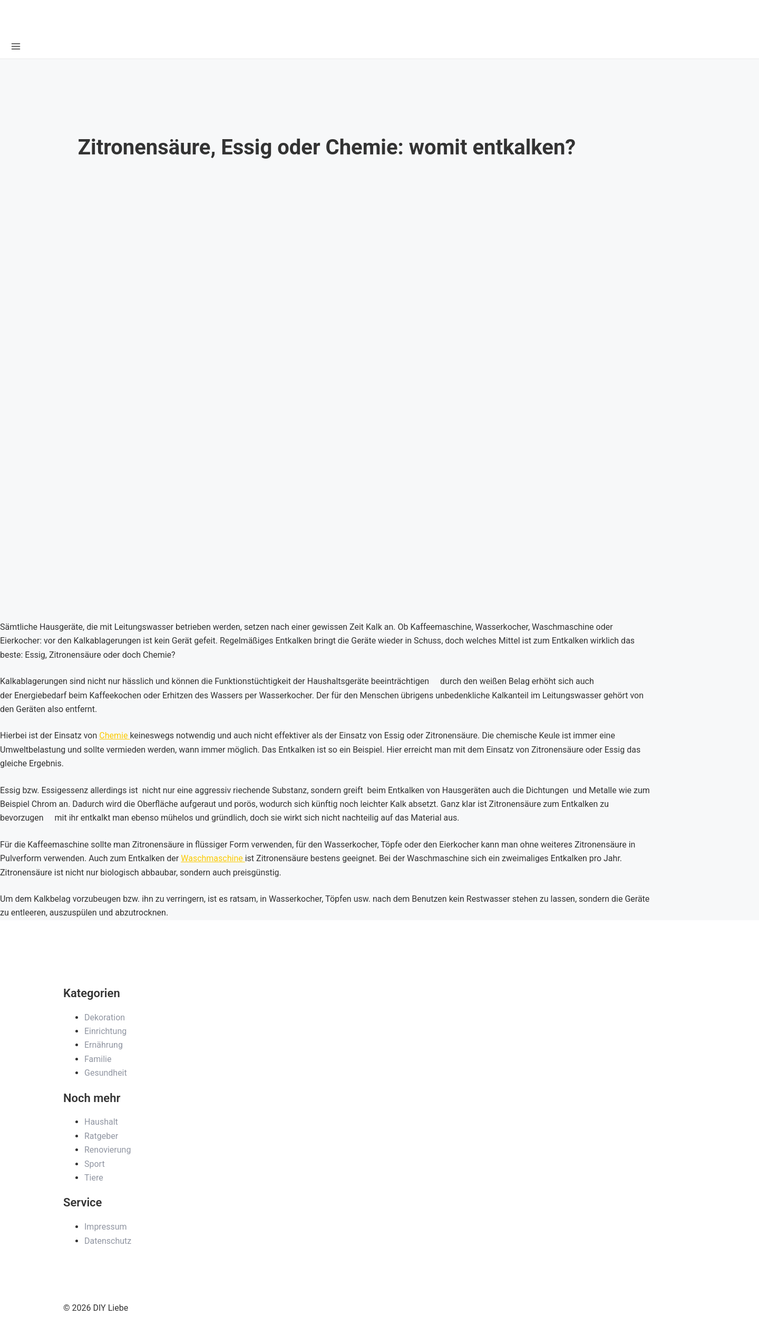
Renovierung (107, 1150)
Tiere (93, 1178)
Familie (97, 1059)
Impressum (105, 1227)
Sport (94, 1164)
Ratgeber (101, 1136)
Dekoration (104, 1017)
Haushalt (101, 1122)
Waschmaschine (213, 858)
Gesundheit (105, 1073)
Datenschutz (107, 1241)
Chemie (114, 735)
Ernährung (103, 1045)
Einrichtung (105, 1031)
